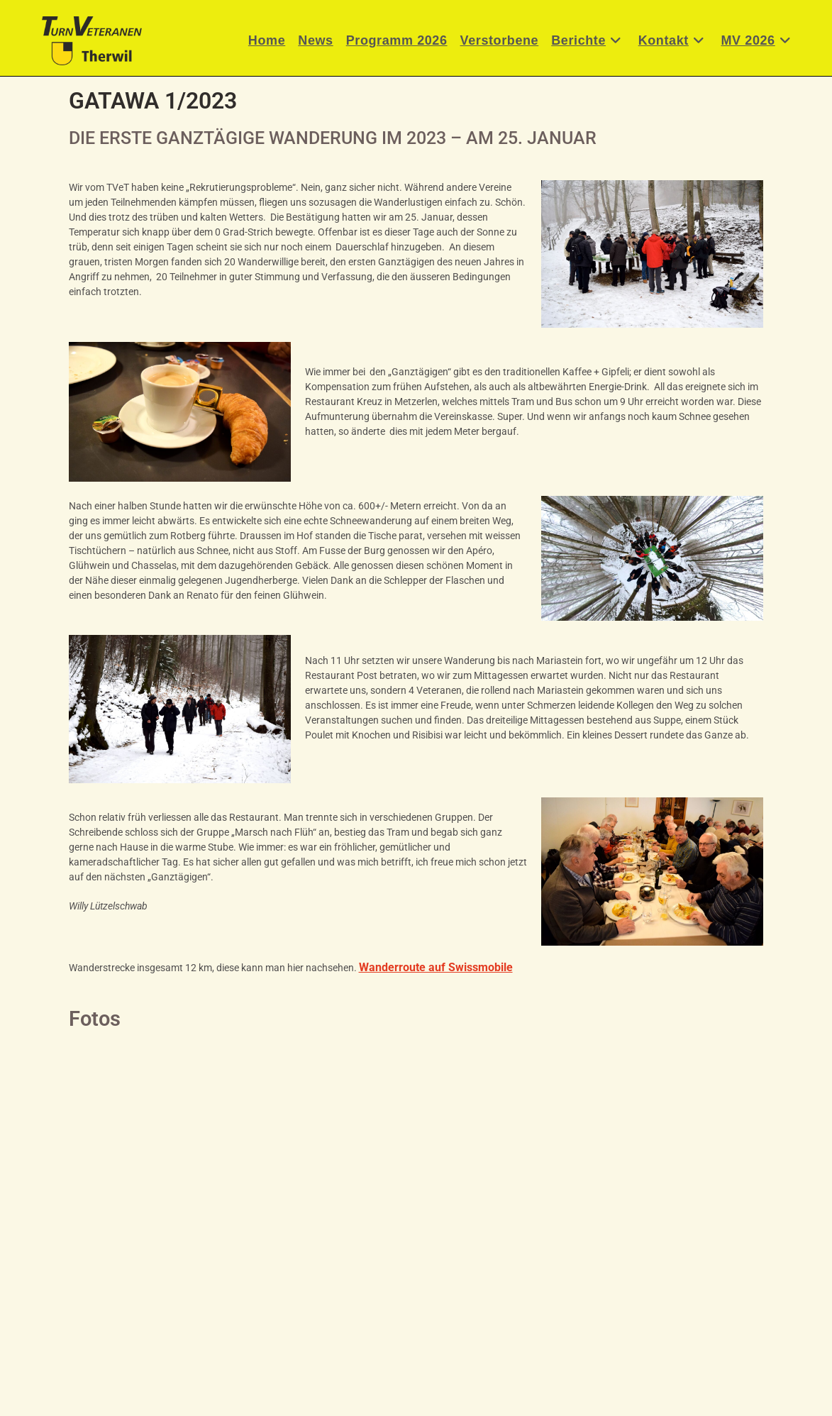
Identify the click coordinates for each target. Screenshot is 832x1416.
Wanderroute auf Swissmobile (436, 967)
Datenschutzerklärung (463, 1400)
